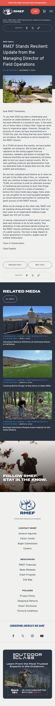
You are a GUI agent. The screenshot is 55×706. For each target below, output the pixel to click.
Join (35, 11)
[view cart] (44, 11)
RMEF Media (12, 20)
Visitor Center (27, 538)
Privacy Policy (27, 596)
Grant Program (27, 574)
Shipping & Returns (27, 601)
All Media (10, 299)
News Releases (27, 569)
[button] (27, 28)
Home (5, 20)
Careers (27, 548)
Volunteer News (10, 70)
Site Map (27, 579)
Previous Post (15, 265)
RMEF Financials (27, 565)
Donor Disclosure (27, 606)
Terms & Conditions (27, 611)
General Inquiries (27, 533)
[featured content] (27, 674)
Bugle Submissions (27, 543)
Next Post (40, 265)
